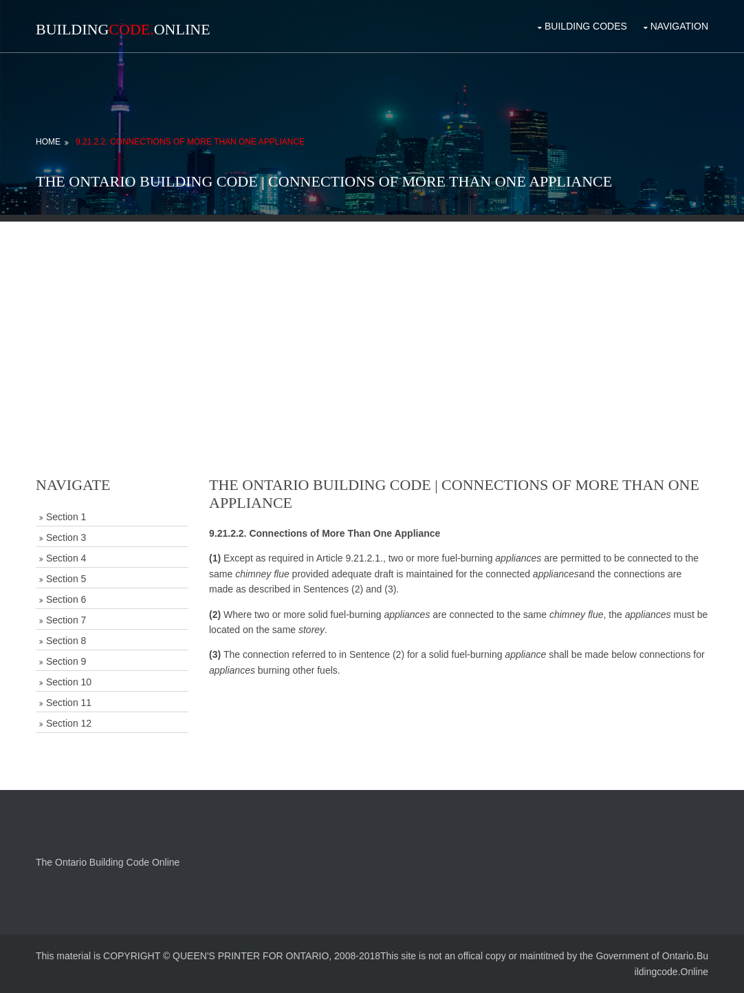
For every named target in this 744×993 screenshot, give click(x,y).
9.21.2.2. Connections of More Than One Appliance (190, 142)
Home (48, 142)
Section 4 (66, 558)
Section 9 (66, 661)
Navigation (679, 26)
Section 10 (68, 681)
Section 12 (68, 723)
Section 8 (66, 640)
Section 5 (66, 578)
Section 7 (66, 620)
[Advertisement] (372, 318)
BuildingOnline (123, 29)
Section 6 (66, 599)
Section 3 (66, 537)
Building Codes (586, 26)
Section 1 (66, 516)
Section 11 (68, 702)
